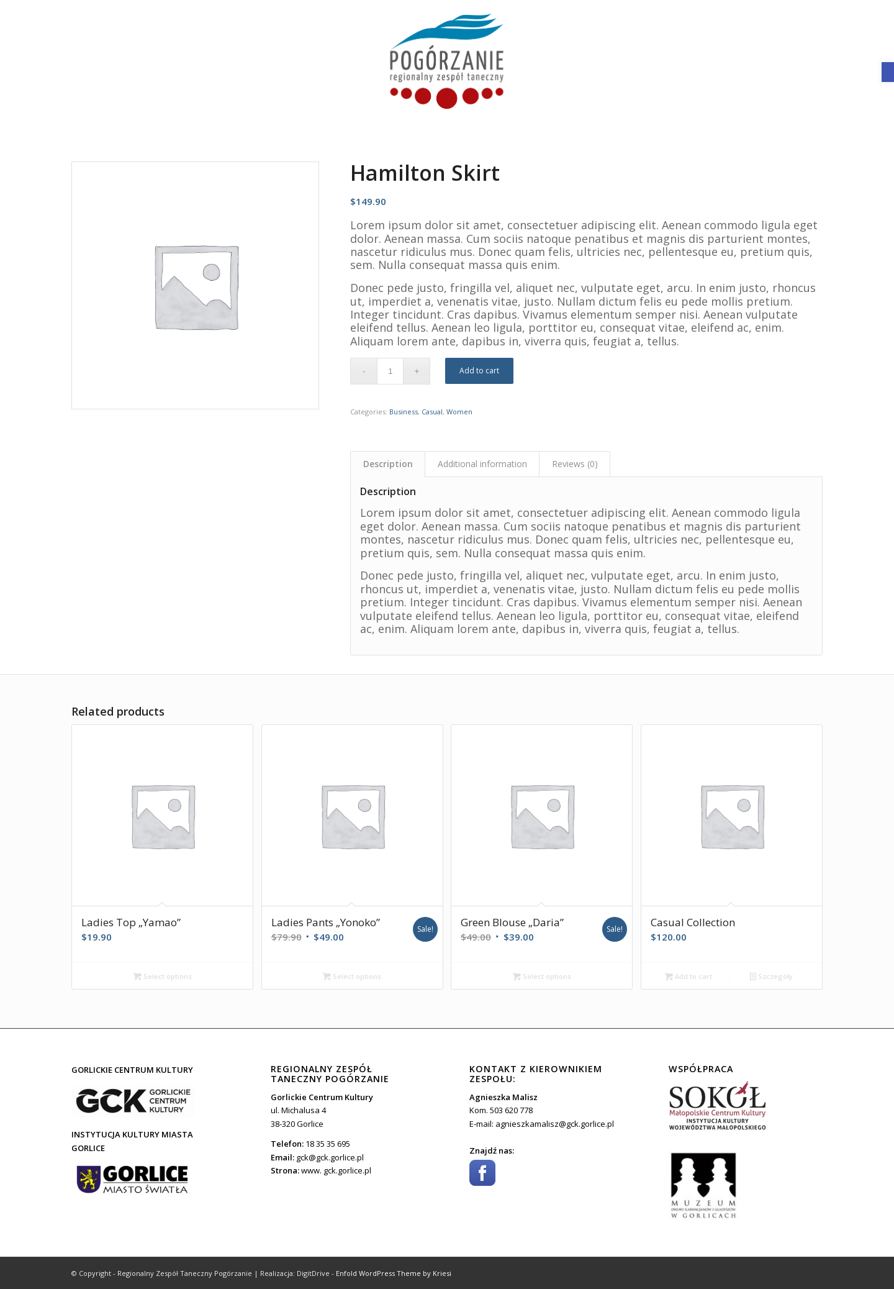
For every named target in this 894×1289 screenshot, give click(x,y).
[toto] (447, 62)
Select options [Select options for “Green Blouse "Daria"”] (542, 976)
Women (459, 411)
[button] (888, 72)
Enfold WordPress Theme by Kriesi (393, 1273)
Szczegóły (771, 976)
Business (403, 411)
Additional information (482, 464)
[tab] (387, 463)
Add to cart (479, 370)
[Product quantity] (390, 371)
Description (388, 464)
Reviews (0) (575, 464)
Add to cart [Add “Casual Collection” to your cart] (688, 976)
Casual (432, 411)
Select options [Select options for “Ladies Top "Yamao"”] (162, 976)
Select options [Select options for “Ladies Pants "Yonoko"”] (352, 976)
